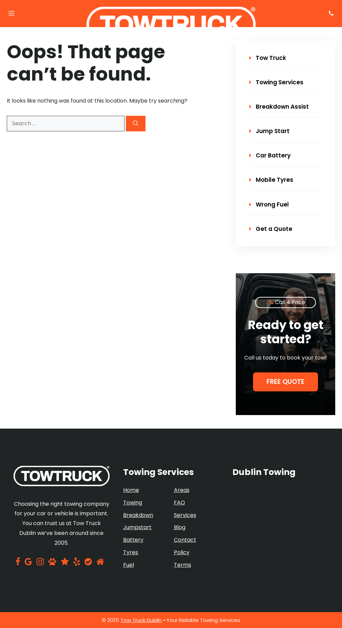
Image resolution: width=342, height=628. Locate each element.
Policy (181, 552)
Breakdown (138, 515)
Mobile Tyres (271, 180)
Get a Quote (270, 229)
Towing (132, 502)
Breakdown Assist (279, 107)
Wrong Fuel (269, 204)
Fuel (128, 565)
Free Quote (285, 381)
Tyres (130, 552)
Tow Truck (267, 58)
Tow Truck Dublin (141, 620)
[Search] (135, 123)
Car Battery (270, 155)
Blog (179, 527)
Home (131, 490)
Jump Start (269, 131)
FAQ (179, 502)
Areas (181, 490)
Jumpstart (137, 527)
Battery (133, 540)
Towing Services (276, 82)
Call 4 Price (290, 302)
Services (185, 515)
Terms (182, 565)
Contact (185, 540)
